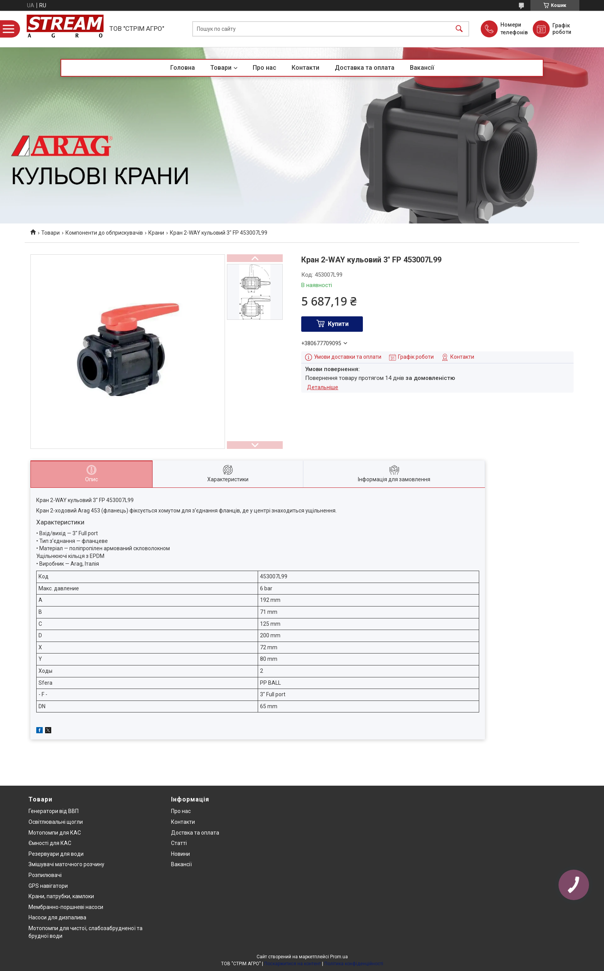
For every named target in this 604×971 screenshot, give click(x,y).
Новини (180, 854)
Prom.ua (339, 956)
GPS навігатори (48, 886)
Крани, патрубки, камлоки (61, 896)
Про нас (264, 67)
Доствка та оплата (195, 833)
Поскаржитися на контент (292, 963)
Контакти (305, 67)
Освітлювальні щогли (56, 822)
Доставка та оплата (364, 67)
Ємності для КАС (50, 843)
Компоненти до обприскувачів (104, 233)
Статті (179, 843)
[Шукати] (459, 29)
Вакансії (422, 67)
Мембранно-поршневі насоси (66, 907)
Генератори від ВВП (54, 811)
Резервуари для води (56, 854)
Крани (156, 233)
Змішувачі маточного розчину (66, 864)
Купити (338, 324)
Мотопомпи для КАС (55, 833)
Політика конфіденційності (353, 963)
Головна (182, 67)
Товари (221, 67)
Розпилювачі (45, 875)
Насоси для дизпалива (57, 917)
